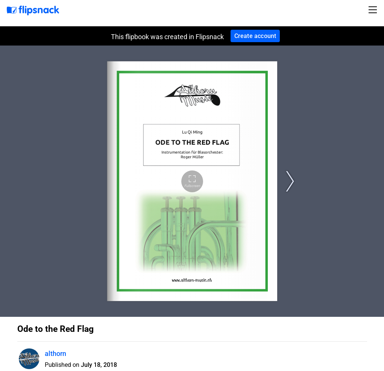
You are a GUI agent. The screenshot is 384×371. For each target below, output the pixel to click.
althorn (55, 353)
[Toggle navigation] (374, 10)
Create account (255, 36)
